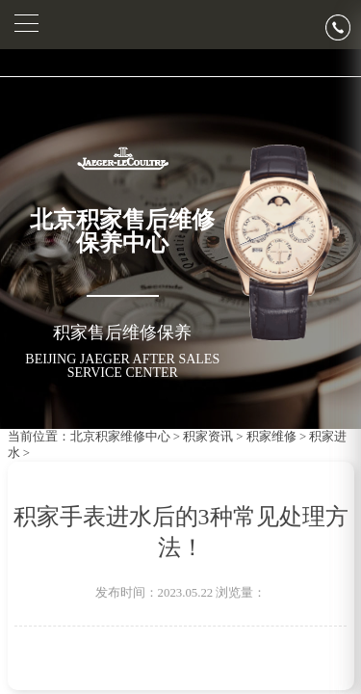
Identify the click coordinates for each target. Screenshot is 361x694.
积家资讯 (208, 436)
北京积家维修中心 (120, 436)
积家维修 (271, 436)
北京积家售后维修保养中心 (122, 231)
